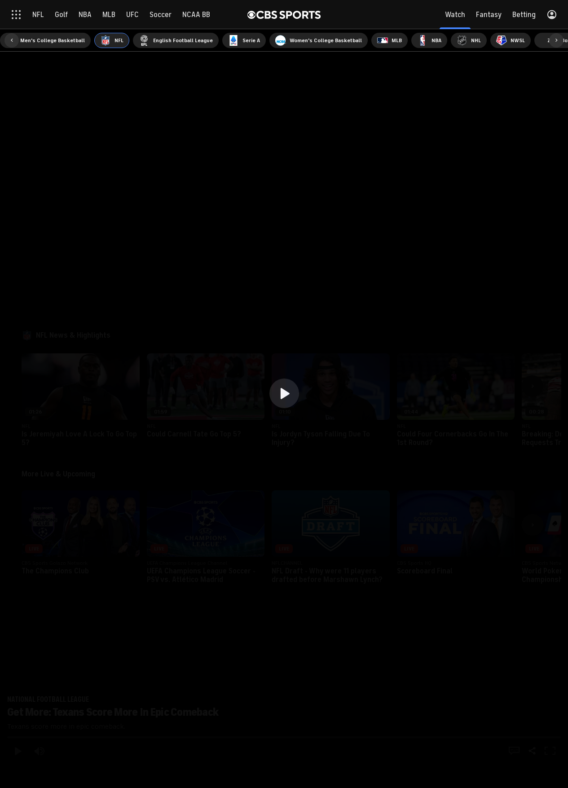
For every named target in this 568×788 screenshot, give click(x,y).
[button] (284, 393)
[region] (284, 394)
